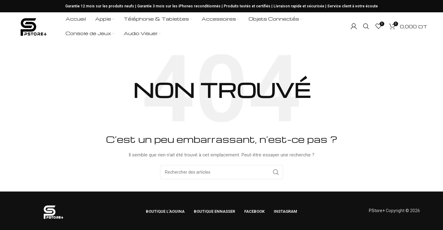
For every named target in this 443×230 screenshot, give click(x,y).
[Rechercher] (366, 26)
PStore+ (377, 210)
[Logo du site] (33, 25)
